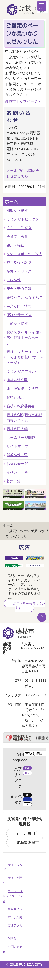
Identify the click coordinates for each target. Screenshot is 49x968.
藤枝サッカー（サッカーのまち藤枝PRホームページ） (25, 357)
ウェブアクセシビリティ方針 (13, 896)
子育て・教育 (17, 236)
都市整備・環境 (19, 263)
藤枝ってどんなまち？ (25, 297)
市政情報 (14, 280)
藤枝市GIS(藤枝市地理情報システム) (24, 417)
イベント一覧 (17, 472)
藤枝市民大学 (17, 429)
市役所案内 (15, 917)
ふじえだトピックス (23, 219)
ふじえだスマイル (21, 371)
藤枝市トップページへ (23, 101)
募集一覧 (14, 481)
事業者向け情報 (19, 306)
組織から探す (17, 210)
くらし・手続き (19, 228)
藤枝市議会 (15, 397)
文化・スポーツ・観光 (24, 254)
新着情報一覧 (17, 455)
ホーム (11, 202)
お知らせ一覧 (17, 464)
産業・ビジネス (19, 271)
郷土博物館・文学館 (22, 389)
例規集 (12, 938)
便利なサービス (19, 315)
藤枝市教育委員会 (21, 406)
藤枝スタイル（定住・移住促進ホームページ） (24, 337)
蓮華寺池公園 (17, 380)
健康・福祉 (15, 245)
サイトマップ (17, 446)
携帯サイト (15, 909)
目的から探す (17, 323)
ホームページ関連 (21, 437)
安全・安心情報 (19, 289)
